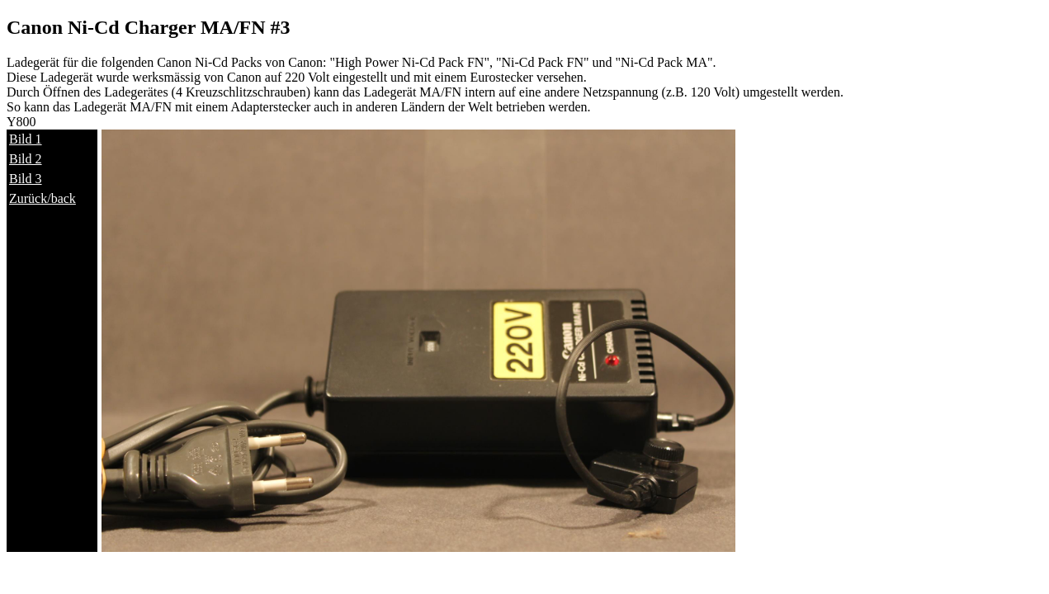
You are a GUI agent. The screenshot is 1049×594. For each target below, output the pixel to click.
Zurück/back (42, 198)
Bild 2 (25, 159)
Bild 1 (25, 139)
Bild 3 (25, 179)
